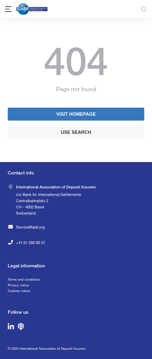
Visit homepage (76, 114)
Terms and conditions (24, 279)
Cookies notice (19, 291)
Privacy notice (18, 285)
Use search (76, 132)
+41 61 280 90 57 (30, 242)
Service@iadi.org (30, 227)
